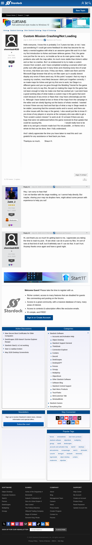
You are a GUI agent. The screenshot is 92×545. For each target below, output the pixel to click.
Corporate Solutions (8, 495)
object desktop (64, 457)
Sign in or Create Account (39, 318)
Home (5, 30)
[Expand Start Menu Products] (51, 389)
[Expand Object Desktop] (51, 340)
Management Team (56, 498)
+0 (11, 62)
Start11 (4, 498)
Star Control (29, 504)
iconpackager (65, 450)
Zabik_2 (11, 202)
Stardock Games (15, 30)
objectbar (63, 460)
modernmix (53, 460)
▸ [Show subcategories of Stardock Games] (22, 30)
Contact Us (54, 514)
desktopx (81, 447)
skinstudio (84, 450)
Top (87, 187)
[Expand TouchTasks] (51, 392)
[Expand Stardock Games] (48, 403)
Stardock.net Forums (52, 40)
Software (7, 487)
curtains (75, 457)
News (52, 504)
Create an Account (79, 498)
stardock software (55, 440)
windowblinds (61, 437)
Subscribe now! (23, 424)
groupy (52, 443)
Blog (51, 495)
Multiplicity (5, 508)
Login (27, 15)
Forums (52, 517)
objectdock (67, 440)
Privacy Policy (33, 541)
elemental (79, 454)
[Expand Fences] (51, 366)
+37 (11, 214)
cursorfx (52, 454)
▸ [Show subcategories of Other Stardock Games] (40, 30)
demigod (60, 454)
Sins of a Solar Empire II (33, 501)
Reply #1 (26, 187)
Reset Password (78, 504)
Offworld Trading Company (34, 511)
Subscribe (61, 530)
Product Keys (77, 501)
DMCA (54, 541)
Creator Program (55, 511)
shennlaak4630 (11, 49)
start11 (75, 450)
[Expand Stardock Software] (48, 333)
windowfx (69, 454)
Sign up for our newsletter (15, 529)
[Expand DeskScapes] (51, 359)
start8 (59, 443)
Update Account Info (80, 508)
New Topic (80, 11)
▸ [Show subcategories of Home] (8, 30)
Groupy (4, 511)
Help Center (77, 492)
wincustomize (54, 450)
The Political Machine (32, 508)
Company (54, 487)
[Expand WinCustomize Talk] (51, 396)
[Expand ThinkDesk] (51, 346)
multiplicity (77, 440)
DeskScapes (6, 504)
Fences (4, 501)
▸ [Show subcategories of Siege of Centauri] (55, 30)
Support (77, 487)
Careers (52, 501)
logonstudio (53, 457)
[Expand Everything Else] (48, 406)
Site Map (60, 541)
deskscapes (68, 443)
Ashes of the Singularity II (34, 492)
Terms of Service (44, 541)
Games (28, 487)
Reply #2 (26, 233)
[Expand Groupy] (51, 369)
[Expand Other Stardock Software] (51, 379)
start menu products (75, 437)
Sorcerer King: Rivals (32, 517)
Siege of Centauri (48, 30)
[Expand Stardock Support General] (51, 343)
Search (20, 15)
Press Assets (54, 508)
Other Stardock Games (32, 30)
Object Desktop (7, 492)
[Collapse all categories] (88, 333)
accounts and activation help (59, 447)
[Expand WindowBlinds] (51, 399)
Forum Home (11, 15)
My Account (77, 495)
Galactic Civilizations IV (33, 498)
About (52, 492)
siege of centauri (81, 175)
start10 (73, 447)
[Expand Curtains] (51, 353)
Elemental (28, 495)
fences (52, 437)
